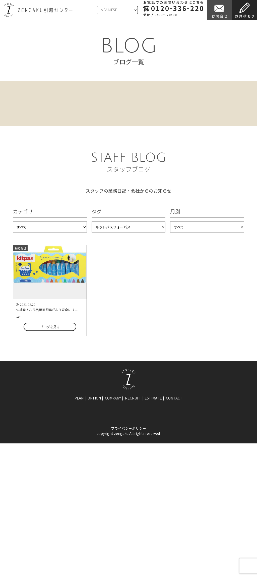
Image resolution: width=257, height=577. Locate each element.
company (113, 397)
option (94, 397)
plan (79, 397)
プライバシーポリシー (128, 428)
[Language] (117, 10)
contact (174, 397)
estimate (153, 397)
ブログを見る (50, 326)
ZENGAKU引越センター (38, 10)
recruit (133, 397)
